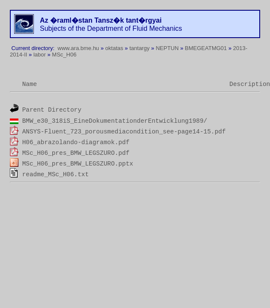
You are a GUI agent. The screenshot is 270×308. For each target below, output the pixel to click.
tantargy (139, 48)
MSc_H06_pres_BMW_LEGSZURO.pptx (77, 163)
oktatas (114, 48)
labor (39, 54)
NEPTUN (167, 48)
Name (29, 84)
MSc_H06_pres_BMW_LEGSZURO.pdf (75, 153)
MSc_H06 (64, 54)
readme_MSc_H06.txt (55, 174)
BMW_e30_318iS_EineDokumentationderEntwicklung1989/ (114, 121)
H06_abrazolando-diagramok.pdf (75, 142)
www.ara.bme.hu (78, 48)
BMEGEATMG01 (206, 48)
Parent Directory (51, 110)
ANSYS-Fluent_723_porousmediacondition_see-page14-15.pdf (124, 131)
